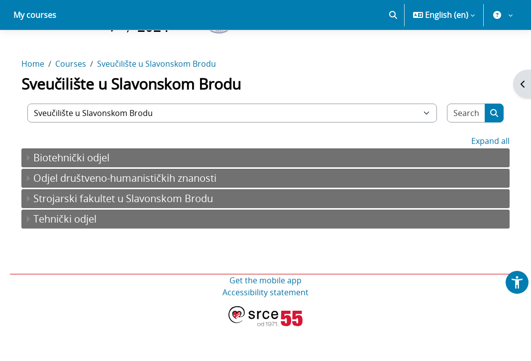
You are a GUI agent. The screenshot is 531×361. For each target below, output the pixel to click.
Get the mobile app (265, 315)
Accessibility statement (265, 327)
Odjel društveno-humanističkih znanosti (138, 213)
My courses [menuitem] (34, 49)
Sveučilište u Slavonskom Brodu (170, 98)
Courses (84, 98)
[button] (393, 50)
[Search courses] (454, 147)
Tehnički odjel (78, 253)
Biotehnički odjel (85, 192)
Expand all (476, 175)
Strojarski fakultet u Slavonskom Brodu (137, 233)
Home (46, 98)
